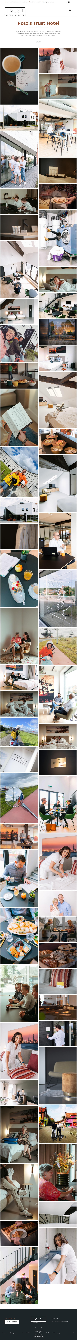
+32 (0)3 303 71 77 (35, 2)
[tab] (38, 42)
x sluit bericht (38, 1337)
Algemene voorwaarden (60, 1321)
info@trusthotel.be (49, 2)
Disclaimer (55, 1318)
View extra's (12, 1322)
